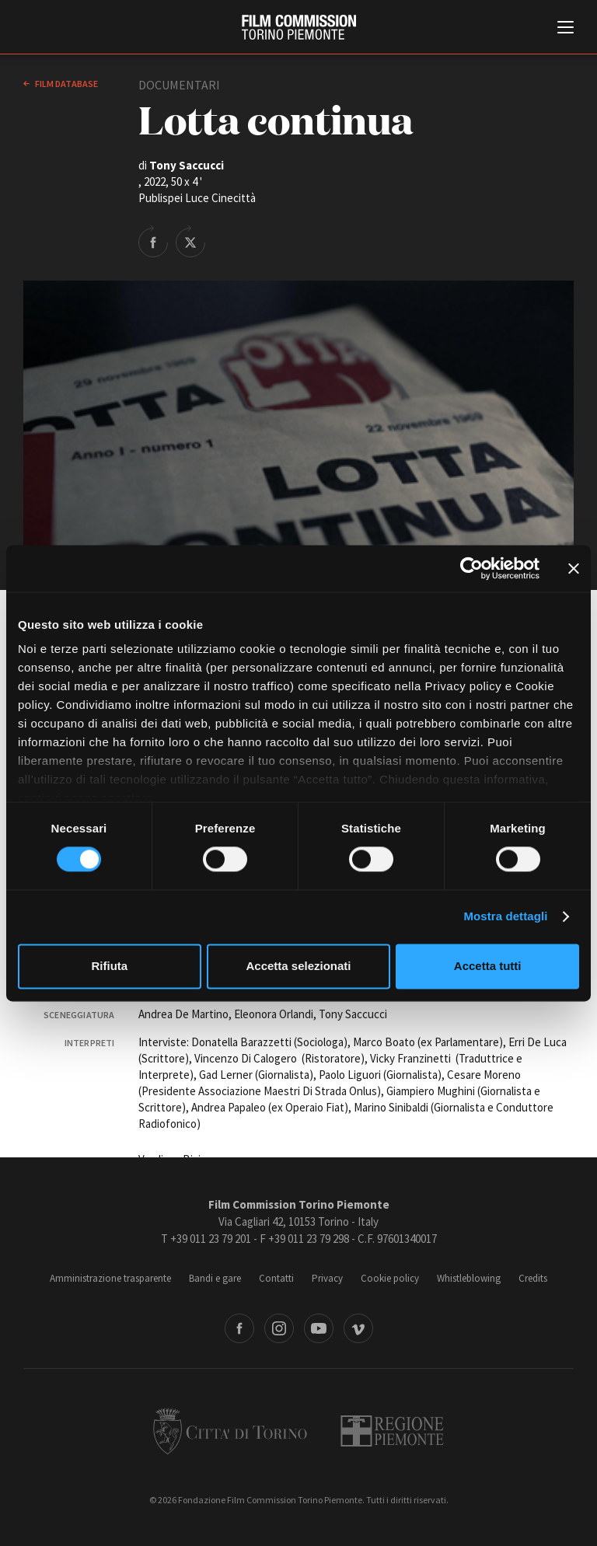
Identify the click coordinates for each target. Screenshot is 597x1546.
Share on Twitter (190, 241)
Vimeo (358, 1328)
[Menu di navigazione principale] (565, 29)
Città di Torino (230, 1431)
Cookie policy (390, 1278)
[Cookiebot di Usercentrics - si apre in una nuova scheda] (471, 568)
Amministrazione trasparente (110, 1278)
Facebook (239, 1328)
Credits (532, 1278)
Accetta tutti (488, 965)
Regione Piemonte (392, 1431)
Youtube (318, 1328)
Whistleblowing (469, 1278)
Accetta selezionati (298, 965)
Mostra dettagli (505, 916)
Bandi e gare (215, 1278)
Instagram (279, 1328)
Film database (65, 83)
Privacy (327, 1278)
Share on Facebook (153, 241)
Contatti (276, 1278)
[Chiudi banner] (573, 568)
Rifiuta (109, 965)
